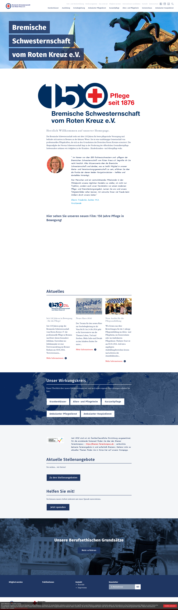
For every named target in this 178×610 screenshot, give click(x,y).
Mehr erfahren (89, 550)
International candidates (131, 4)
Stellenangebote (91, 4)
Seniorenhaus (147, 8)
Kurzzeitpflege (114, 8)
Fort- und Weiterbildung (75, 4)
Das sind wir (103, 4)
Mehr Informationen (54, 358)
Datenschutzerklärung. (21, 608)
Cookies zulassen (170, 606)
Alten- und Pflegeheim (131, 8)
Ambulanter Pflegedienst (97, 8)
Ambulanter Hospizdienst (164, 8)
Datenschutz (153, 4)
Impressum (82, 588)
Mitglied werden (115, 4)
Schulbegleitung (79, 8)
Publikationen (48, 582)
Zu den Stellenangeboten (63, 477)
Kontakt (145, 4)
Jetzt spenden (58, 507)
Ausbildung (66, 8)
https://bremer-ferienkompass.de (100, 444)
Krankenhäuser (53, 8)
